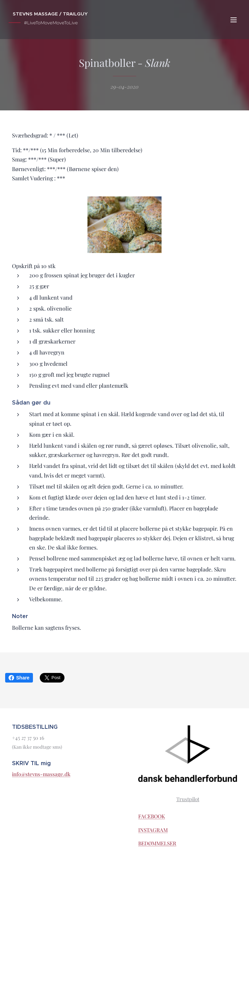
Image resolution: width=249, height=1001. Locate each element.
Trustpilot (187, 799)
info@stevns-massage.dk (41, 774)
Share (19, 677)
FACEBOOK (151, 816)
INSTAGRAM (153, 830)
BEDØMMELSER (157, 843)
